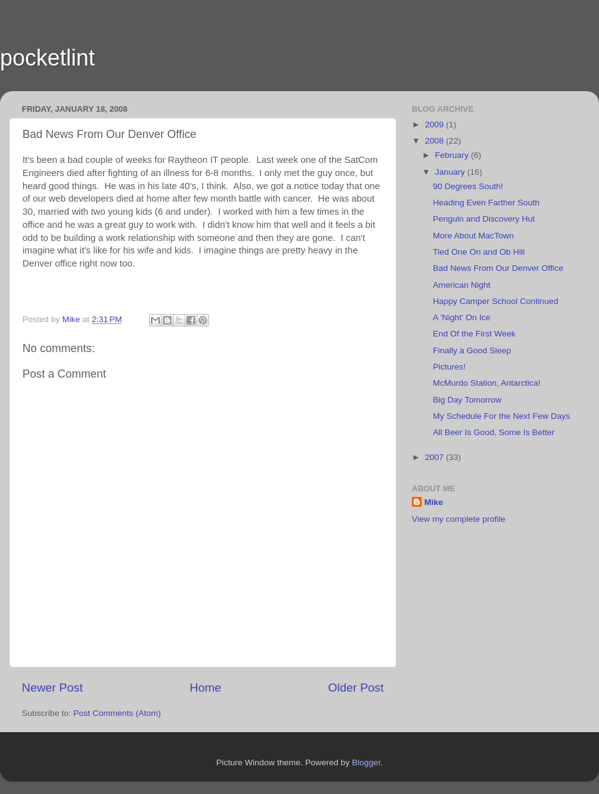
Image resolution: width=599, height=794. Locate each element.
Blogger (366, 762)
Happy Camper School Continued (495, 301)
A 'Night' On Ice (461, 317)
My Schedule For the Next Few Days (501, 416)
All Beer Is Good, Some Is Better (494, 432)
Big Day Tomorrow (467, 399)
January (451, 172)
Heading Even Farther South (486, 202)
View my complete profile (458, 519)
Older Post (356, 687)
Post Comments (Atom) (117, 713)
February (453, 155)
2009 (435, 124)
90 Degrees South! (468, 186)
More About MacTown (473, 235)
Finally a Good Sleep (472, 350)
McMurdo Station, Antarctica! (487, 383)
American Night (461, 285)
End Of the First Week (474, 333)
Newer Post (52, 687)
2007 (435, 457)
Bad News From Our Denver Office (498, 268)
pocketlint (47, 58)
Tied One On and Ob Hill (479, 252)
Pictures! (449, 366)
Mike (433, 502)
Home (205, 687)
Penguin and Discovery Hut (484, 218)
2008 (435, 140)
